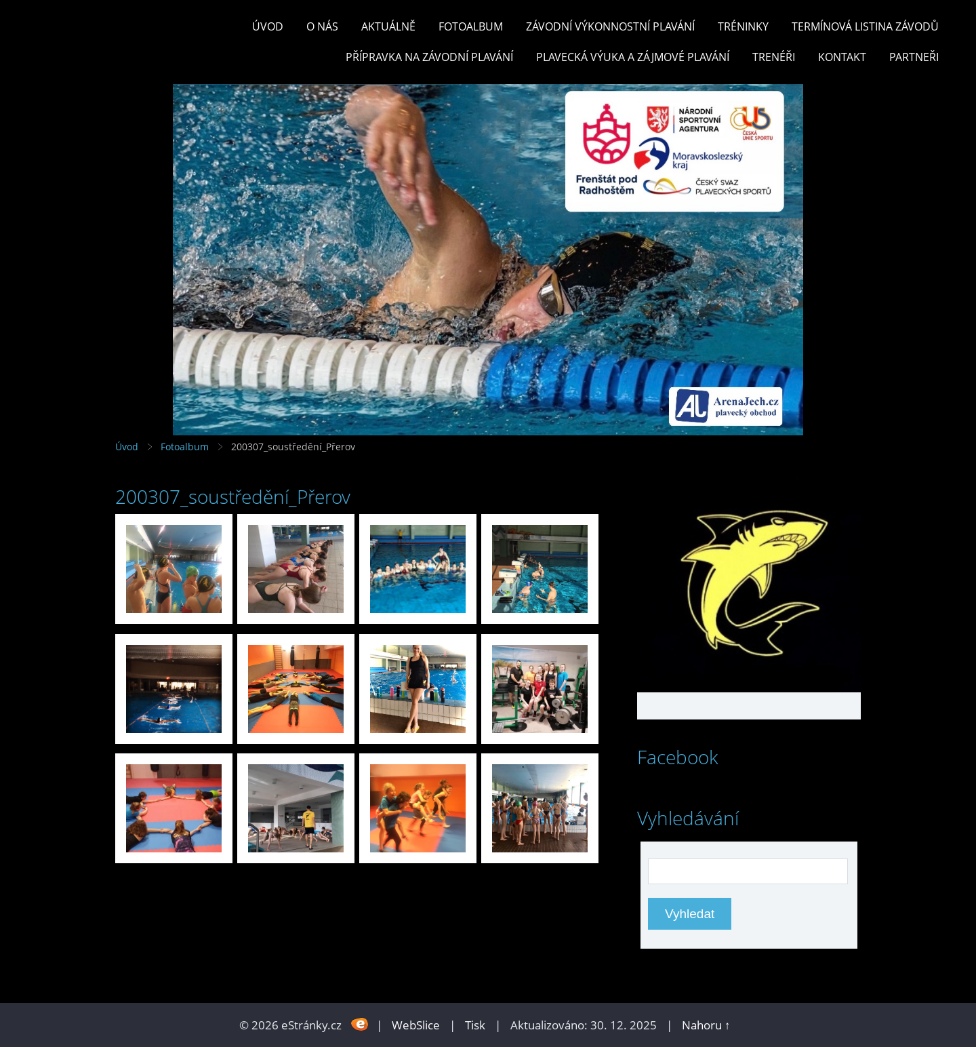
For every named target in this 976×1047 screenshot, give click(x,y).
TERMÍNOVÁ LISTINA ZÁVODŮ (865, 26)
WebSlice (416, 1025)
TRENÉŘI (773, 57)
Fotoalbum (471, 26)
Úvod (267, 26)
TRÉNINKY (743, 26)
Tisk (475, 1025)
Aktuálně (388, 26)
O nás (322, 26)
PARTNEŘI (914, 57)
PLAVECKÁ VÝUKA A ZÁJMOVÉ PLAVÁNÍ (632, 57)
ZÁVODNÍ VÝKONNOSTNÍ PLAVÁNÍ (610, 26)
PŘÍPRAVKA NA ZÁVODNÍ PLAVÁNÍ (429, 57)
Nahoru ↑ (706, 1025)
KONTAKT (842, 57)
